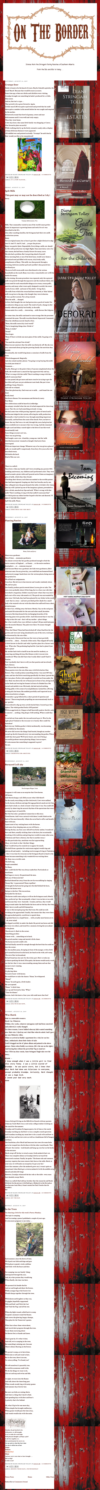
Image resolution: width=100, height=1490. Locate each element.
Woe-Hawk (10, 1014)
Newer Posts (9, 1477)
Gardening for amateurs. (21, 753)
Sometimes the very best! (21, 509)
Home (30, 1477)
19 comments (46, 504)
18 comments (46, 999)
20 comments (46, 1193)
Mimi (7, 1454)
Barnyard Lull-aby (14, 764)
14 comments (46, 174)
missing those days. (18, 1469)
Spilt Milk (10, 190)
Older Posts (50, 1477)
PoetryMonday (32, 1469)
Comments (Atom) (21, 1482)
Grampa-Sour (11, 84)
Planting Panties (13, 520)
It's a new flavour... (18, 180)
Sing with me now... (18, 1004)
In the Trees (11, 1209)
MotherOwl (9, 1452)
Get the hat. (15, 1198)
